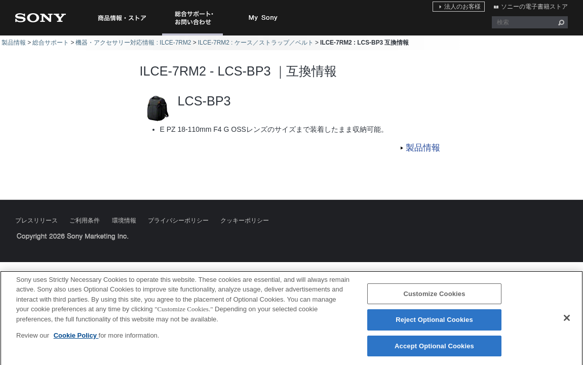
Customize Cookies (434, 297)
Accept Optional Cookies (434, 349)
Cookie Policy (76, 339)
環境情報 (124, 220)
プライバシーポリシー (178, 220)
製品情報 (14, 42)
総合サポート (50, 42)
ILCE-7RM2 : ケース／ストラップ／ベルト (256, 42)
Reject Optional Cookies (434, 323)
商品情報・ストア (121, 17)
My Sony (263, 17)
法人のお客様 (462, 6)
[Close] (567, 321)
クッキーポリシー (244, 220)
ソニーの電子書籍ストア (534, 6)
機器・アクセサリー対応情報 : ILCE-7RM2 (133, 42)
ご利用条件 (84, 220)
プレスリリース (36, 220)
